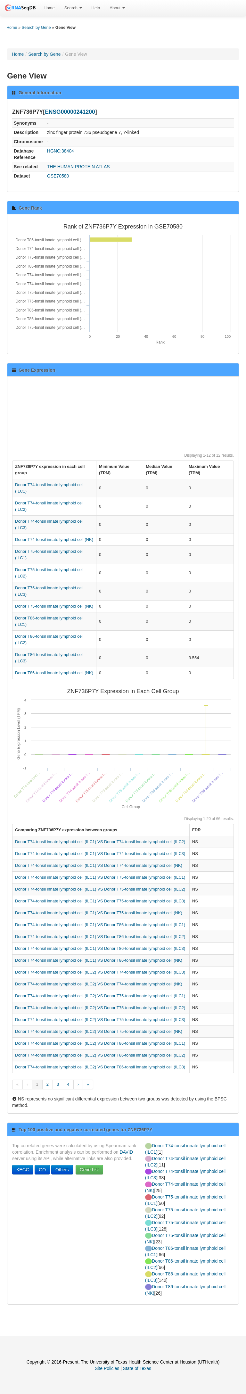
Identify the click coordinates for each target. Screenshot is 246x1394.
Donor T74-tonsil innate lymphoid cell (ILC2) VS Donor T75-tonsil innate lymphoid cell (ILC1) (100, 995)
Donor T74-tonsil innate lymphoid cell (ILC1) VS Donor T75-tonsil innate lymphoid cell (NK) (98, 912)
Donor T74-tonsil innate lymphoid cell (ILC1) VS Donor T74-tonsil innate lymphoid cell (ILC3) (100, 853)
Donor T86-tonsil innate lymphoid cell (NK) (54, 672)
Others (62, 1169)
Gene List (89, 1169)
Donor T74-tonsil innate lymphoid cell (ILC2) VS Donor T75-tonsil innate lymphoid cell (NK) (98, 1031)
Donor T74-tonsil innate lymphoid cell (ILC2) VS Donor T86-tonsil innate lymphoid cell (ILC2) (100, 1055)
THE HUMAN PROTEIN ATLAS (78, 166)
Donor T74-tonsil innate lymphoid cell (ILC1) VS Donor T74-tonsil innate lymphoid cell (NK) (98, 865)
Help (96, 7)
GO (42, 1169)
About (117, 7)
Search (73, 7)
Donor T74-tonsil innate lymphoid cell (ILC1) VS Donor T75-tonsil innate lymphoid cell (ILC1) (100, 877)
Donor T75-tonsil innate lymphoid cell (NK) (54, 606)
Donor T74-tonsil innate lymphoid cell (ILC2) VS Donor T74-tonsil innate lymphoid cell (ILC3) (100, 972)
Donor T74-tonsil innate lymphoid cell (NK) (54, 539)
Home (49, 7)
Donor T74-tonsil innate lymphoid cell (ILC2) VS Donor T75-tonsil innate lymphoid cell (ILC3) (100, 1019)
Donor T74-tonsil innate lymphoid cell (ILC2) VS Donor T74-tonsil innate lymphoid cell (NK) (98, 984)
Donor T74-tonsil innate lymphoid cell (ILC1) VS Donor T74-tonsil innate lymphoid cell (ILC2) (100, 841)
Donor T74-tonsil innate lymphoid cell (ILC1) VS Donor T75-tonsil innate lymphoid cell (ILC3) (100, 901)
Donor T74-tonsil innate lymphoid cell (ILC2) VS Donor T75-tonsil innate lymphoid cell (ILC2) (100, 1007)
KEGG (22, 1169)
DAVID (126, 1152)
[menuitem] (49, 8)
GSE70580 (58, 175)
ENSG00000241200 (70, 112)
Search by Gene (36, 27)
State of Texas (137, 1368)
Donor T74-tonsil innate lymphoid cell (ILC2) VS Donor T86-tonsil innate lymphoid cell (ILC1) (100, 1043)
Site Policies (107, 1368)
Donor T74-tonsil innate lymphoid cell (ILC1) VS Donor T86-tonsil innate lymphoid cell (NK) (98, 960)
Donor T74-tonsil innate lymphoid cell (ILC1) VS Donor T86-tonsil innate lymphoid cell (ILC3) (100, 948)
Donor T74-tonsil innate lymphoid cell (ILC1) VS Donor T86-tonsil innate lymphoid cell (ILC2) (100, 936)
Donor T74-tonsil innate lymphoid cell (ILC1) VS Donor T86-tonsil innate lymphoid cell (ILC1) (100, 924)
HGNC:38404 (60, 151)
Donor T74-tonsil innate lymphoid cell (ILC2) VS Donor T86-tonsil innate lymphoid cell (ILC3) (100, 1067)
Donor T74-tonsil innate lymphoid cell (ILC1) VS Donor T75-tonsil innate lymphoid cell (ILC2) (100, 889)
